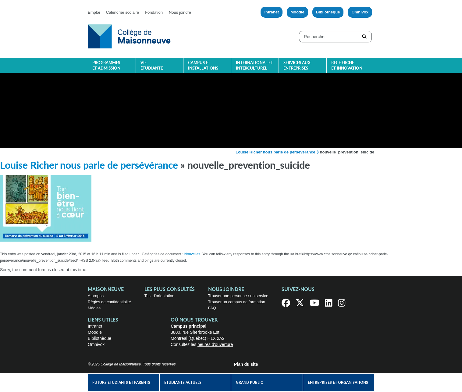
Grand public (249, 382)
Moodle (297, 12)
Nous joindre (180, 12)
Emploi (94, 12)
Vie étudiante (151, 65)
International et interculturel (254, 65)
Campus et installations (203, 65)
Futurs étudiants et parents (121, 382)
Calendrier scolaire (122, 12)
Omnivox (359, 12)
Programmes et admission (106, 65)
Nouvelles (192, 254)
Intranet (271, 12)
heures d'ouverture (215, 344)
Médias (94, 308)
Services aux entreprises (297, 65)
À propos (96, 295)
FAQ (212, 308)
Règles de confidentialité (109, 302)
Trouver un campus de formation (236, 302)
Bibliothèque (328, 12)
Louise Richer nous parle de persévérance (275, 152)
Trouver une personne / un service (238, 295)
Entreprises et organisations (338, 382)
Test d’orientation (159, 295)
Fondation (154, 12)
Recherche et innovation (346, 65)
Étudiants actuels (182, 382)
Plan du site (246, 364)
